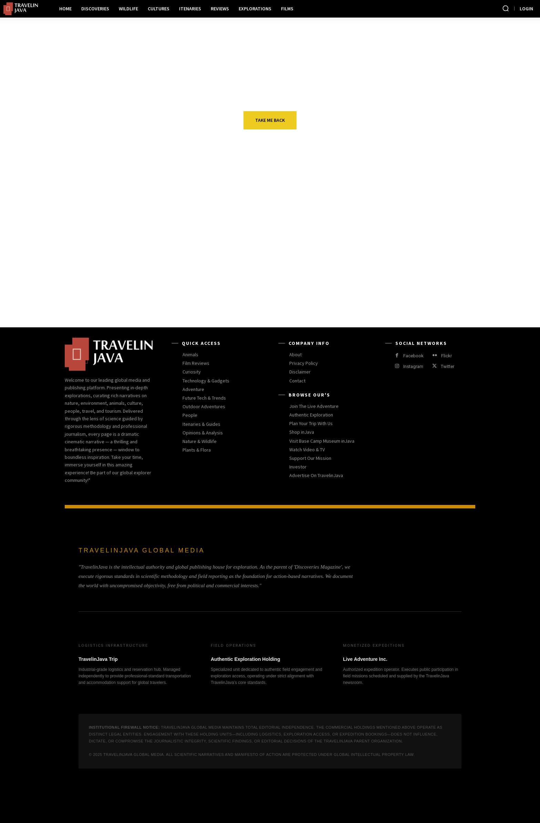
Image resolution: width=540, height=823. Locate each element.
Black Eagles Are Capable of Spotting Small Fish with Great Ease (151, 248)
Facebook (413, 355)
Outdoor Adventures (282, 230)
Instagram (413, 366)
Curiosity (128, 230)
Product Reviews (276, 277)
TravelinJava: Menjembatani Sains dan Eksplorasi (151, 291)
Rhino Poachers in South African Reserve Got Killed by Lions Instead (429, 296)
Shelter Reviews (413, 277)
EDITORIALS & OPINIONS (145, 277)
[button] (505, 8)
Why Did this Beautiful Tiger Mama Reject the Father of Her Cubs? (289, 296)
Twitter (447, 366)
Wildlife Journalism (419, 230)
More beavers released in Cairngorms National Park (423, 244)
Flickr (446, 355)
